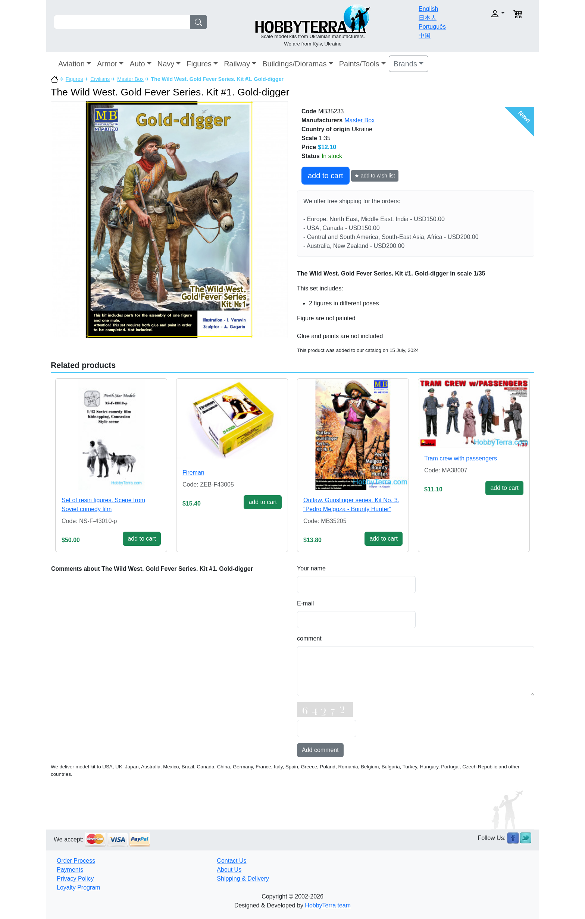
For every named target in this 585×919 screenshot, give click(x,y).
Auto (137, 64)
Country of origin (325, 129)
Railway (237, 64)
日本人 (428, 18)
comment (309, 638)
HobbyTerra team (328, 905)
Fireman (193, 472)
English (428, 9)
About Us (229, 869)
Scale (309, 138)
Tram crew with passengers (460, 458)
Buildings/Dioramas (294, 64)
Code (308, 111)
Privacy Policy (75, 878)
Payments (70, 869)
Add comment (320, 750)
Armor (107, 64)
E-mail (305, 603)
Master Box (130, 79)
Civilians (100, 79)
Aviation (71, 64)
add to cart (325, 175)
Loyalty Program (78, 887)
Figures (199, 64)
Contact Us (231, 860)
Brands (405, 64)
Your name (311, 568)
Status (310, 156)
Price (308, 147)
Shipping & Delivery (243, 878)
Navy (166, 64)
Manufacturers (321, 120)
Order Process (76, 860)
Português (432, 26)
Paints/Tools (359, 64)
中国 (425, 35)
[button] (481, 13)
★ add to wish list (374, 176)
